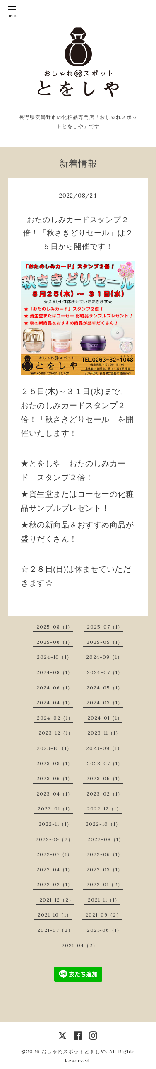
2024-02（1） (55, 718)
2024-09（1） (104, 657)
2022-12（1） (104, 808)
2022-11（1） (55, 824)
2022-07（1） (54, 854)
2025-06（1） (54, 642)
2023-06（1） (54, 778)
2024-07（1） (105, 672)
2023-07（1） (105, 763)
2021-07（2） (55, 930)
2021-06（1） (104, 930)
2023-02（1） (104, 794)
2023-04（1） (54, 794)
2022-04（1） (54, 869)
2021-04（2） (80, 945)
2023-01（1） (55, 808)
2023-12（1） (55, 733)
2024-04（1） (54, 702)
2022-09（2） (54, 839)
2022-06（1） (104, 854)
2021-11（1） (104, 900)
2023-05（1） (104, 778)
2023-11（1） (104, 733)
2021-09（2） (103, 915)
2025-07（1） (105, 627)
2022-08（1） (105, 839)
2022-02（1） (54, 884)
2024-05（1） (104, 687)
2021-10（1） (55, 915)
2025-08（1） (54, 627)
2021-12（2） (56, 900)
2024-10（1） (54, 657)
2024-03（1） (104, 702)
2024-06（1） (54, 687)
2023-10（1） (54, 748)
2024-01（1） (104, 718)
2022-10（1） (103, 824)
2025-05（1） (104, 642)
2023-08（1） (54, 763)
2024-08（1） (54, 672)
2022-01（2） (104, 884)
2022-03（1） (104, 869)
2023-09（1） (104, 748)
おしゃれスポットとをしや (73, 1051)
